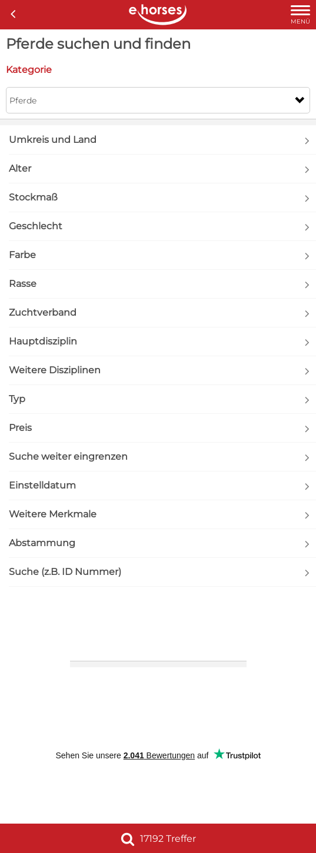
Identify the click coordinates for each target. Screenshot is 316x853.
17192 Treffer (158, 838)
